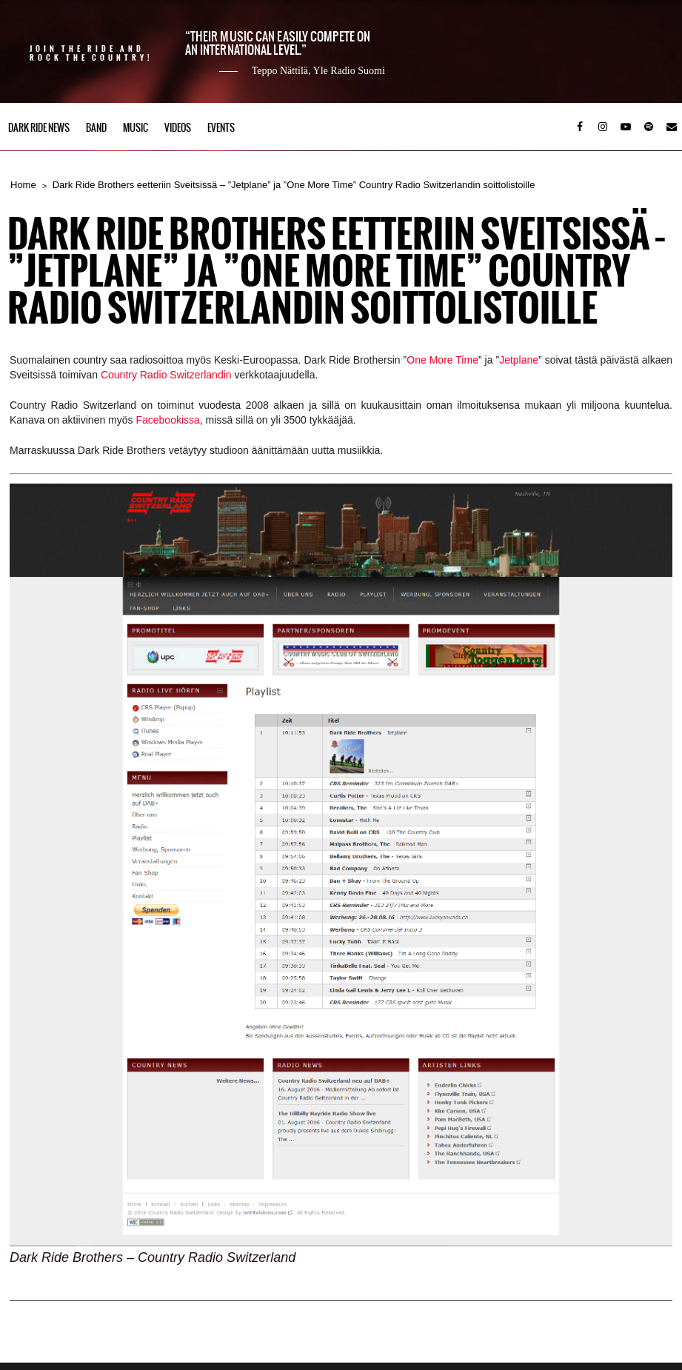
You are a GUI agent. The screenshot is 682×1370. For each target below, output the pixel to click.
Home (23, 184)
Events (221, 128)
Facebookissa (167, 420)
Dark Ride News (39, 128)
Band (96, 128)
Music (135, 128)
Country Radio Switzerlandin (166, 375)
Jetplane (518, 360)
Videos (177, 128)
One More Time (442, 360)
